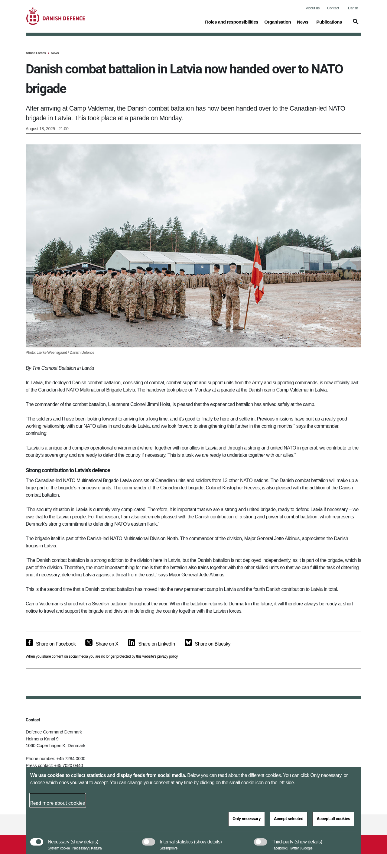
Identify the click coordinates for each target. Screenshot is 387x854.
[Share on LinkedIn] (151, 644)
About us (313, 8)
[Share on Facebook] (51, 644)
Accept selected (288, 818)
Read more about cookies (57, 803)
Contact (333, 8)
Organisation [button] (277, 21)
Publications (329, 21)
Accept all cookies (333, 818)
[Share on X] (101, 644)
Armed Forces (36, 53)
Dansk (353, 8)
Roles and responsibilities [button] (231, 21)
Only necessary (247, 818)
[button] (354, 24)
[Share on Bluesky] (207, 644)
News (302, 21)
